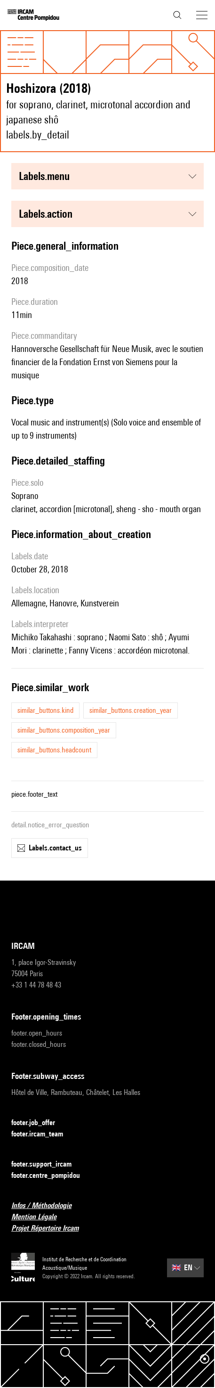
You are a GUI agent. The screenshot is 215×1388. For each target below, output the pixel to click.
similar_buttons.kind (45, 710)
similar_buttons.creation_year (130, 710)
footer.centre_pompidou (51, 1176)
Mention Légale (39, 1217)
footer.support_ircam (47, 1164)
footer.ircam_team (42, 1134)
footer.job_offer (38, 1123)
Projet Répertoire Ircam (50, 1228)
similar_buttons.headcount (54, 749)
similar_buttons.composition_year (63, 730)
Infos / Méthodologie (47, 1206)
